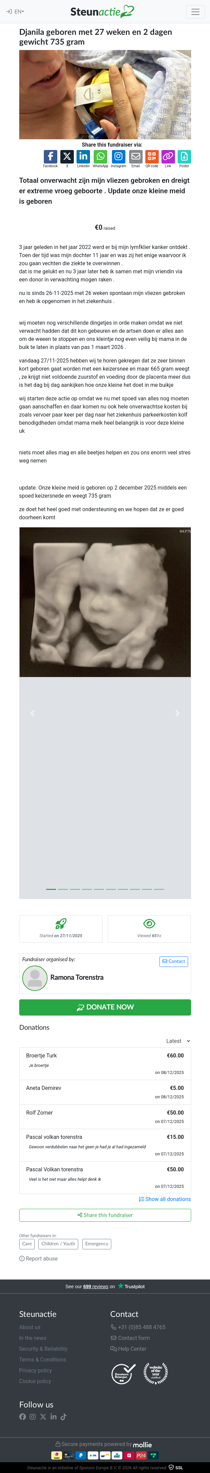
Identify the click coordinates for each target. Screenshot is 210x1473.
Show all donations (165, 1199)
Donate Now (105, 1008)
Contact (173, 961)
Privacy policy (35, 1370)
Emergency (96, 1244)
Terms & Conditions (42, 1359)
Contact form (130, 1338)
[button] (50, 159)
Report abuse (38, 1258)
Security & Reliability (43, 1349)
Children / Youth (58, 1244)
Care (27, 1244)
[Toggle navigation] (195, 12)
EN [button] (18, 12)
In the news (33, 1338)
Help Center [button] (128, 1349)
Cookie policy (35, 1381)
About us (30, 1327)
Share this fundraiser (105, 1215)
